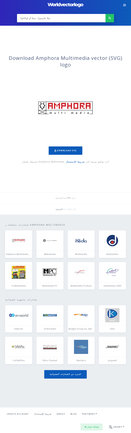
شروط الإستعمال (75, 161)
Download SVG (65, 150)
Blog (73, 414)
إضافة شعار (91, 427)
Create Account (18, 414)
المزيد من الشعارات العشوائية (65, 374)
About (61, 414)
